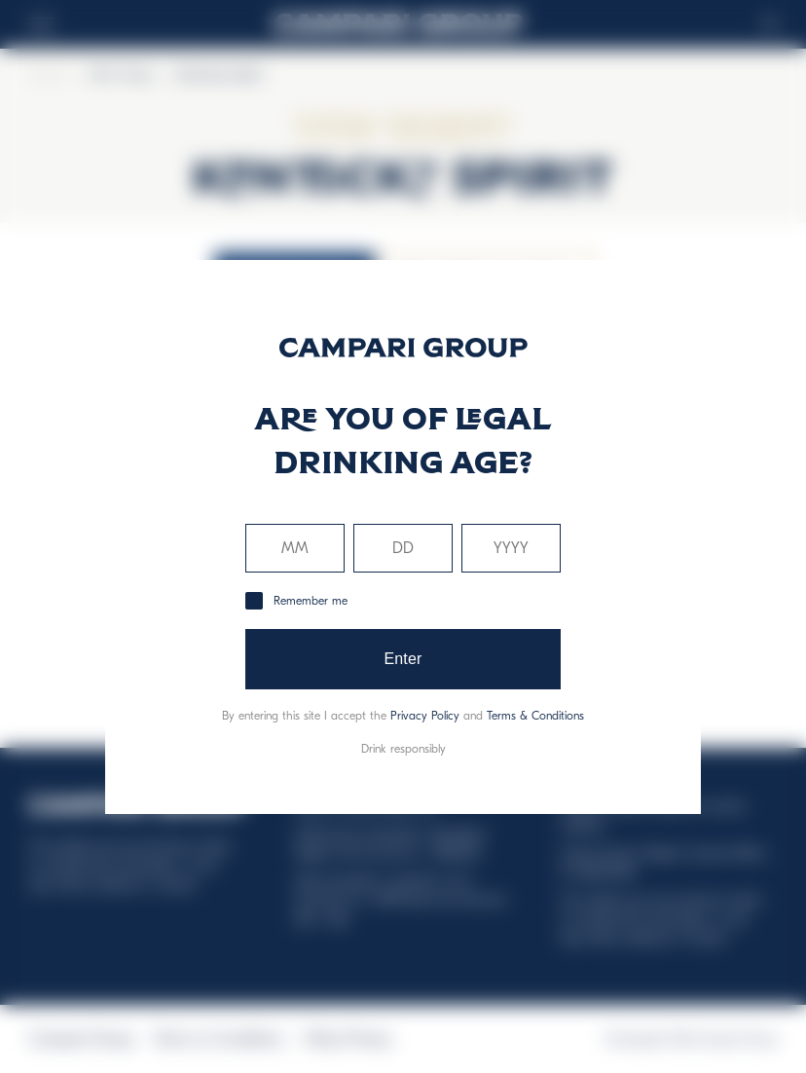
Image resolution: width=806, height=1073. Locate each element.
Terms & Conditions (535, 715)
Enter (402, 658)
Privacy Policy (424, 715)
